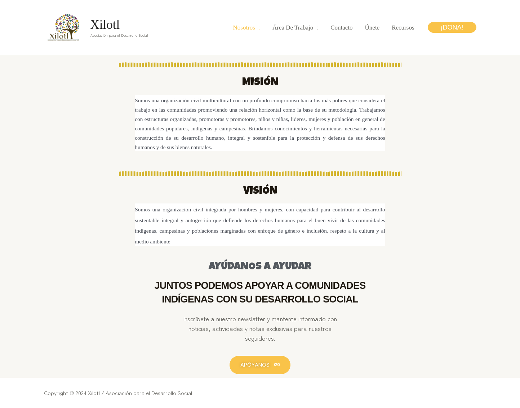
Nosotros (244, 27)
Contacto (341, 27)
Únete (372, 27)
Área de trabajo (292, 27)
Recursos (403, 27)
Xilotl (105, 25)
